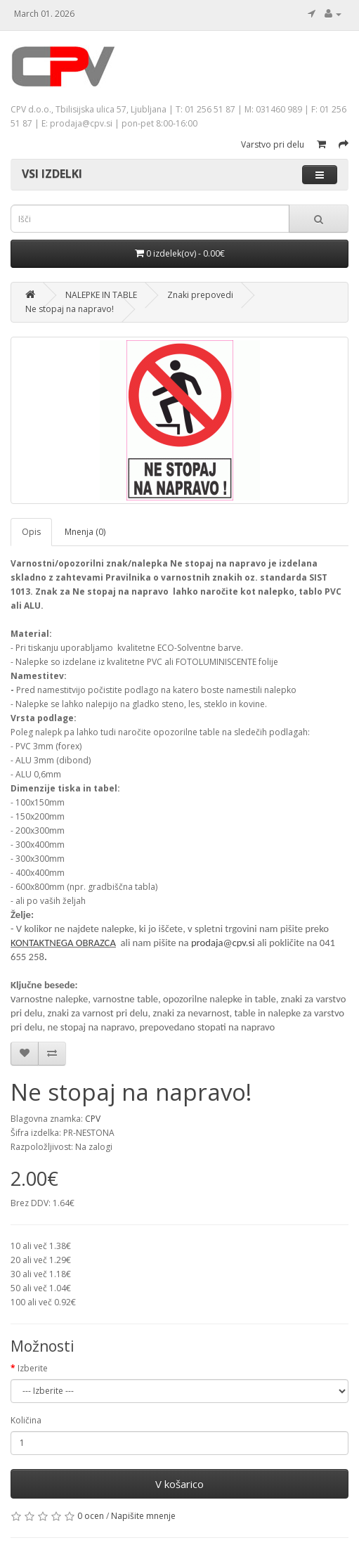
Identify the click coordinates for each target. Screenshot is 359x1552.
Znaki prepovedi (200, 295)
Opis (31, 532)
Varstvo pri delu (272, 144)
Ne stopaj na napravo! (69, 309)
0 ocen (90, 1516)
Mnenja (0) (85, 532)
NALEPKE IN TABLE (101, 295)
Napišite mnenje (143, 1516)
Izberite (33, 1368)
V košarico (179, 1484)
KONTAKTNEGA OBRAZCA (63, 942)
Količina (26, 1420)
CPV (92, 1119)
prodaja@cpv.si (223, 942)
